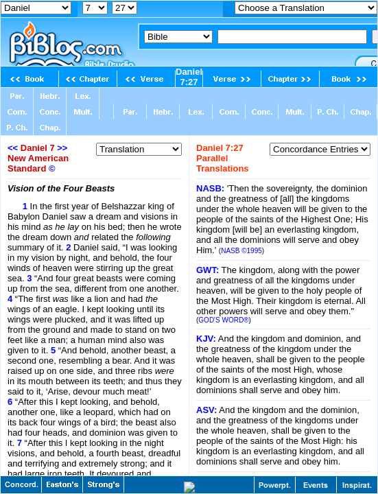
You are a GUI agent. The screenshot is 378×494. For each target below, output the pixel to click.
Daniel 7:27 (189, 77)
